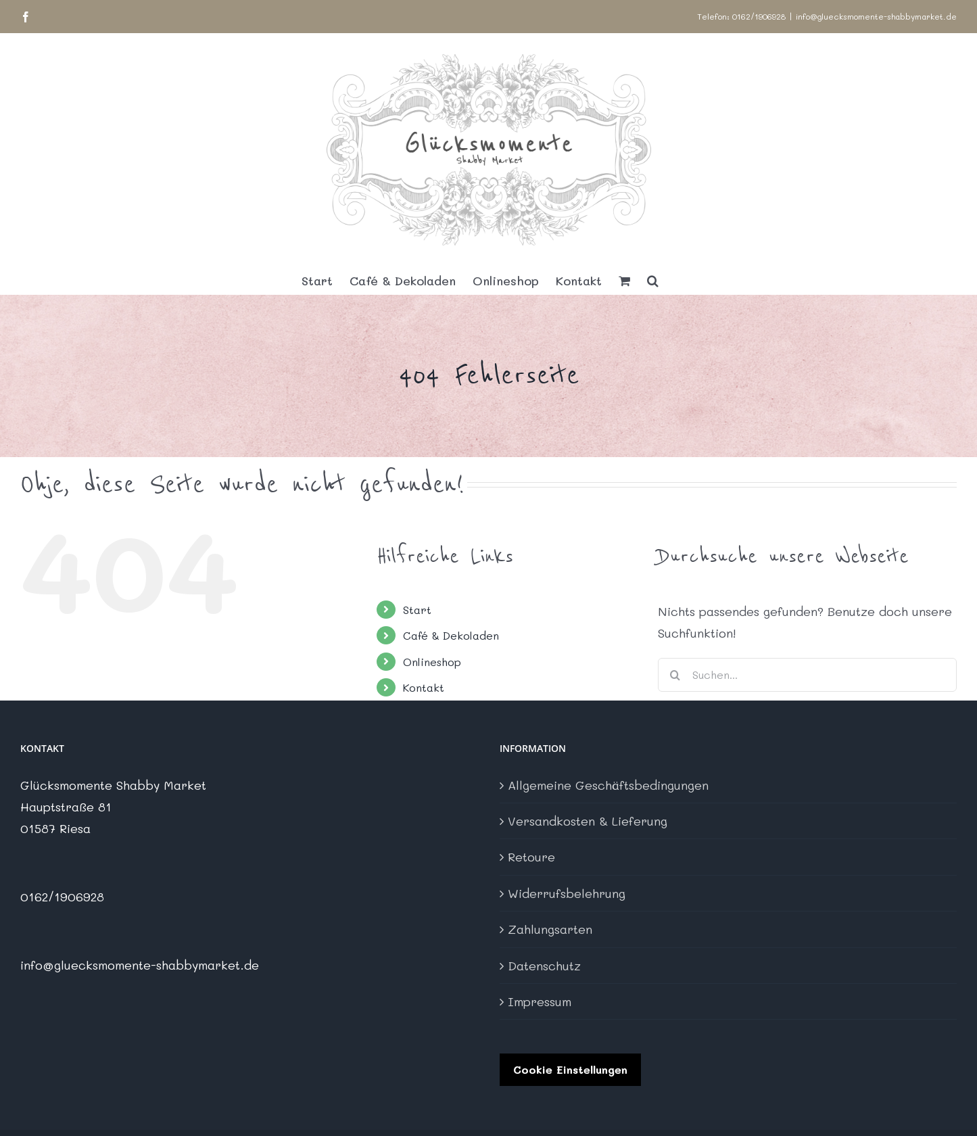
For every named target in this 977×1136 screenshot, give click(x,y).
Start (417, 609)
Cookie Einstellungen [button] (570, 1069)
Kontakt (423, 687)
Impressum (539, 1001)
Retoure (531, 857)
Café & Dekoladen (451, 635)
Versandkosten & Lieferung (587, 821)
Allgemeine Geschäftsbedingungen (608, 785)
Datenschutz (544, 965)
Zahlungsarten (550, 929)
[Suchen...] (807, 675)
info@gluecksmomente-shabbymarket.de (876, 16)
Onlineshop (432, 662)
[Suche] (675, 675)
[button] (653, 280)
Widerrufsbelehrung (566, 893)
